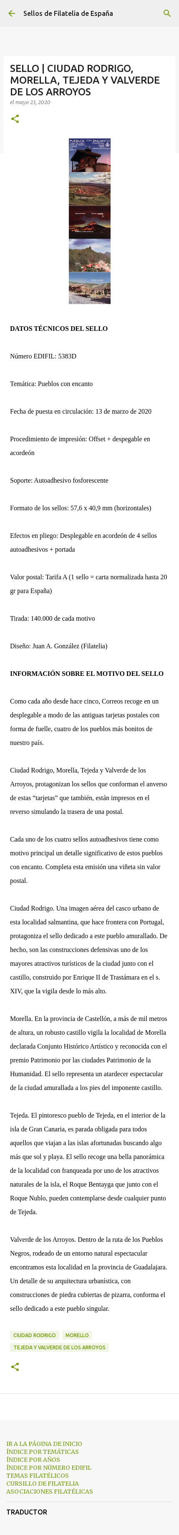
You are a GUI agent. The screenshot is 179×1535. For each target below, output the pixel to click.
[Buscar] (167, 13)
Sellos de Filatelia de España (68, 13)
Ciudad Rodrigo (34, 1335)
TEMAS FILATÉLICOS (37, 1475)
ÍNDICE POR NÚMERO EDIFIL (48, 1467)
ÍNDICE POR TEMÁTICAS (42, 1452)
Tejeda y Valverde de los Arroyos (59, 1347)
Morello (77, 1335)
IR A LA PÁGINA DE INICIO (44, 1444)
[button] (15, 119)
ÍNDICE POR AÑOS (33, 1459)
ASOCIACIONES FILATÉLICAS (49, 1491)
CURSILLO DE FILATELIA (42, 1483)
